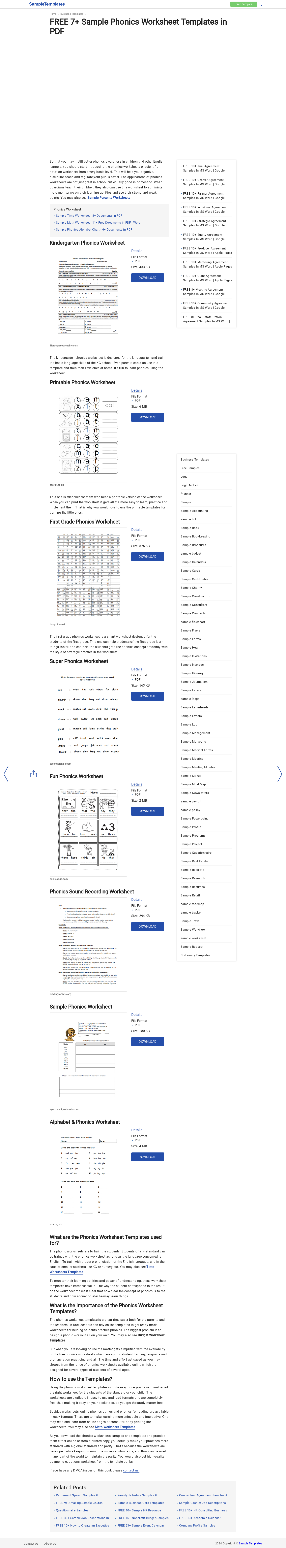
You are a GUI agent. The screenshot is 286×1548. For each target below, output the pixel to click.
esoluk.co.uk (57, 485)
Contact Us (31, 1543)
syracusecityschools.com (64, 1109)
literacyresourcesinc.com (64, 345)
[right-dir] (279, 774)
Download (148, 278)
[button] (260, 4)
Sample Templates (250, 1543)
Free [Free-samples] (244, 4)
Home (53, 13)
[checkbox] (26, 3)
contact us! (131, 1470)
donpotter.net (57, 624)
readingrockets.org (60, 994)
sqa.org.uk (56, 1224)
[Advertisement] (143, 67)
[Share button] (34, 774)
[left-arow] (6, 774)
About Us (50, 1543)
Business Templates (71, 13)
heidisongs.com (59, 879)
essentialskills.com (61, 763)
